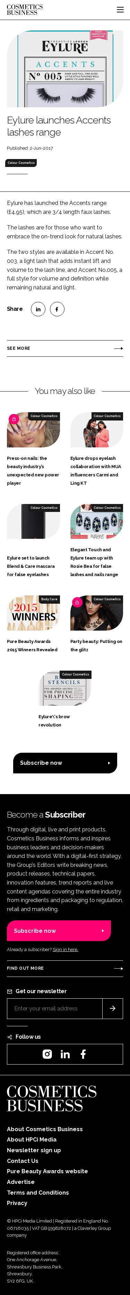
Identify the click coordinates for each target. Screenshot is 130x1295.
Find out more (25, 968)
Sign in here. (65, 949)
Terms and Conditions (38, 1192)
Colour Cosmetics (21, 163)
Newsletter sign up (34, 1150)
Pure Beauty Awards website (47, 1171)
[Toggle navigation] (120, 9)
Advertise (21, 1182)
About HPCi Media (32, 1139)
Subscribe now (41, 763)
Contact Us (22, 1161)
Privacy (17, 1203)
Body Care (49, 599)
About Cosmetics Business (45, 1129)
